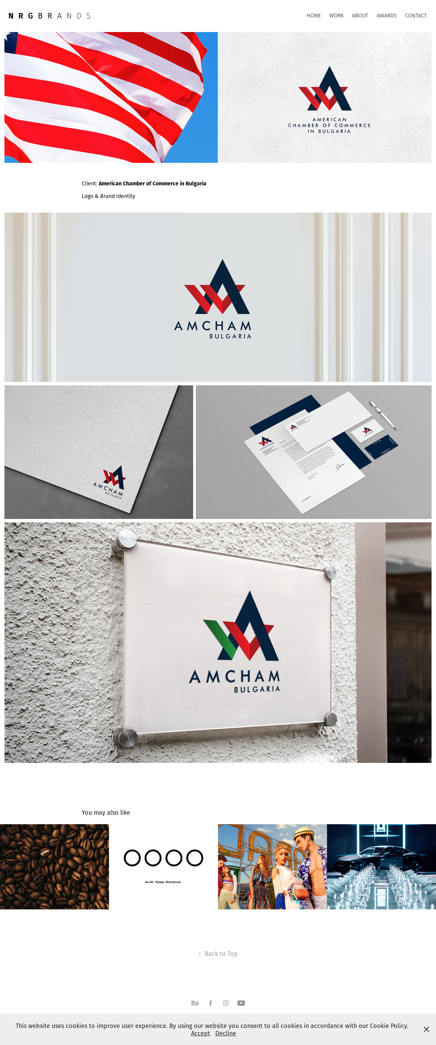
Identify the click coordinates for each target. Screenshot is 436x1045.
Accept (200, 1033)
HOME (314, 15)
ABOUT (360, 15)
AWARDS (387, 15)
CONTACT (416, 15)
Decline (225, 1033)
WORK (336, 15)
